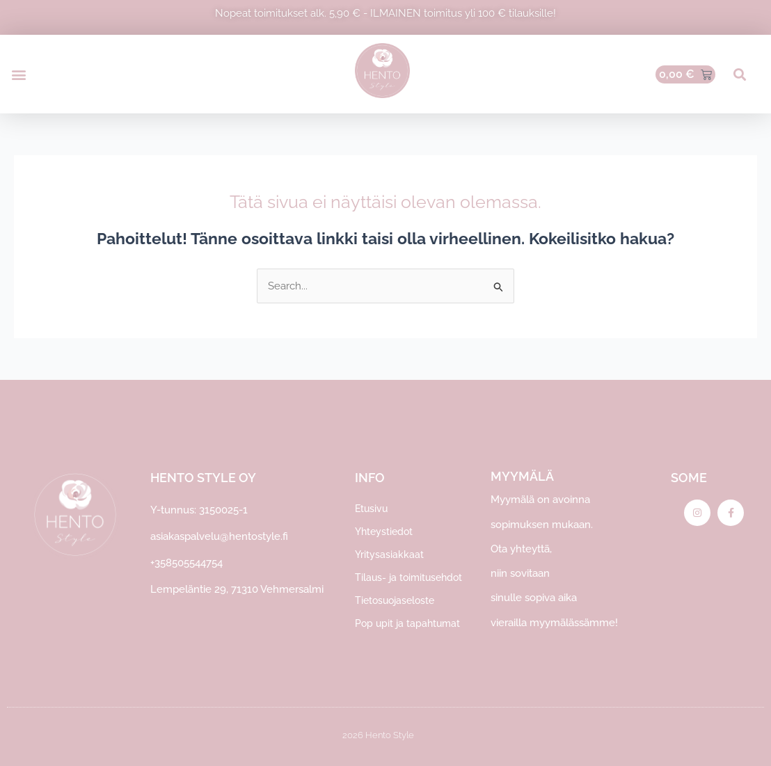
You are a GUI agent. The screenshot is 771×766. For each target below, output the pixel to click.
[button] (18, 74)
